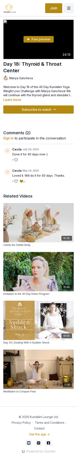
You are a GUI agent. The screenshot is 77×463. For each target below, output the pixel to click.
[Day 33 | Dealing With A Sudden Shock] (38, 343)
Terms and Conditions (49, 422)
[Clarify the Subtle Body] (38, 245)
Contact (39, 428)
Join (53, 8)
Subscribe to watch (39, 109)
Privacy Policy (21, 422)
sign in (8, 138)
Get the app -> (39, 434)
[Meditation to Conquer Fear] (38, 392)
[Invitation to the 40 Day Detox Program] (38, 294)
